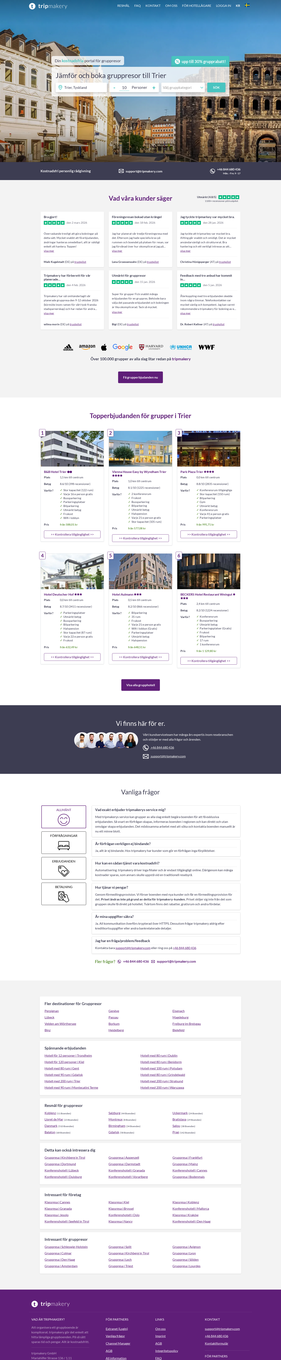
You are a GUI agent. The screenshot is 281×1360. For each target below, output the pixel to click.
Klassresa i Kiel (119, 1202)
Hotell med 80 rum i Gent (62, 1068)
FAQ (137, 5)
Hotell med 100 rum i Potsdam (161, 1068)
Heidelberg (116, 1030)
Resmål (123, 5)
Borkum (114, 1024)
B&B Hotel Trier (55, 472)
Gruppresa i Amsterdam (61, 1266)
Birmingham (117, 1126)
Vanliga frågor (115, 1336)
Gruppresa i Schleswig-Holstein (66, 1247)
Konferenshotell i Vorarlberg (128, 1177)
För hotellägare (196, 5)
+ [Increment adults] (153, 87)
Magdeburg (180, 1017)
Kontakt (152, 5)
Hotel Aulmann (122, 594)
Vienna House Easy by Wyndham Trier (139, 472)
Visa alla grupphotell (140, 685)
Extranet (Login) (117, 1329)
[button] (183, 6)
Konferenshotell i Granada (127, 1170)
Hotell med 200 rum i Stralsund (161, 1081)
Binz (48, 1030)
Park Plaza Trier (191, 472)
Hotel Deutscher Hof (59, 594)
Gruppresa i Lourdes (186, 1266)
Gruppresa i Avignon (186, 1247)
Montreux (116, 1119)
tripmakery (181, 359)
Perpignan (52, 1011)
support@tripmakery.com (144, 171)
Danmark (51, 1126)
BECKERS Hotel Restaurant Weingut (206, 594)
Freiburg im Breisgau (186, 1024)
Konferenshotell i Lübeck (62, 1170)
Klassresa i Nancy (121, 1221)
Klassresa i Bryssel (121, 1208)
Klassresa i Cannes (57, 1202)
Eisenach (178, 1011)
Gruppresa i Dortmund (60, 1164)
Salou (176, 1126)
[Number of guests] (124, 87)
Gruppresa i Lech (120, 1259)
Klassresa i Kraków (185, 1215)
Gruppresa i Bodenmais (188, 1177)
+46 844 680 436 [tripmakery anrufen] (216, 1336)
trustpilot (80, 261)
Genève (114, 1011)
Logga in (223, 5)
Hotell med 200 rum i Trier (62, 1081)
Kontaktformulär (216, 1343)
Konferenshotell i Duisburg (63, 1177)
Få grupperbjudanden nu (140, 377)
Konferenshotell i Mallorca (190, 1208)
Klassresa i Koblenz (185, 1202)
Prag (175, 1132)
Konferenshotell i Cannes (189, 1170)
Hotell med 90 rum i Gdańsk (64, 1075)
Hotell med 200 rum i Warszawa (162, 1087)
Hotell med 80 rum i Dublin (158, 1055)
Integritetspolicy (166, 1351)
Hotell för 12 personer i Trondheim (68, 1055)
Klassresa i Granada (58, 1208)
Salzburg (114, 1113)
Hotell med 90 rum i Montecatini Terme (71, 1087)
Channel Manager (118, 1343)
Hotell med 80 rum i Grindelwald (162, 1075)
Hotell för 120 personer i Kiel (64, 1062)
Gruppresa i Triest (121, 1266)
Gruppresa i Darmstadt (124, 1164)
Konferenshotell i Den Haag (191, 1221)
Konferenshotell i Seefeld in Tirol (67, 1221)
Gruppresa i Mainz (185, 1164)
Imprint (160, 1336)
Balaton (50, 1132)
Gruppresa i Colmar (58, 1253)
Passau (113, 1017)
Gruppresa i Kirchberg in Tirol (65, 1157)
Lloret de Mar (54, 1119)
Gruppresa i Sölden (185, 1259)
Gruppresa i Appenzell (124, 1157)
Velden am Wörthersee (60, 1024)
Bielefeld (178, 1030)
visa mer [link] (49, 250)
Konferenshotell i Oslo (124, 1215)
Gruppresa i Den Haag (60, 1259)
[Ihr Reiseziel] (81, 87)
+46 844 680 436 (228, 169)
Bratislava (179, 1119)
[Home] (48, 6)
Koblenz (50, 1113)
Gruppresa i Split (120, 1247)
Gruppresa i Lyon (184, 1253)
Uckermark (180, 1113)
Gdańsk (114, 1132)
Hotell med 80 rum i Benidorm (161, 1062)
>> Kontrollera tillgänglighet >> (72, 534)
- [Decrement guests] (114, 87)
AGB (109, 1351)
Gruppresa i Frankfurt (187, 1157)
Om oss (171, 5)
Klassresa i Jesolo (57, 1215)
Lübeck (49, 1017)
